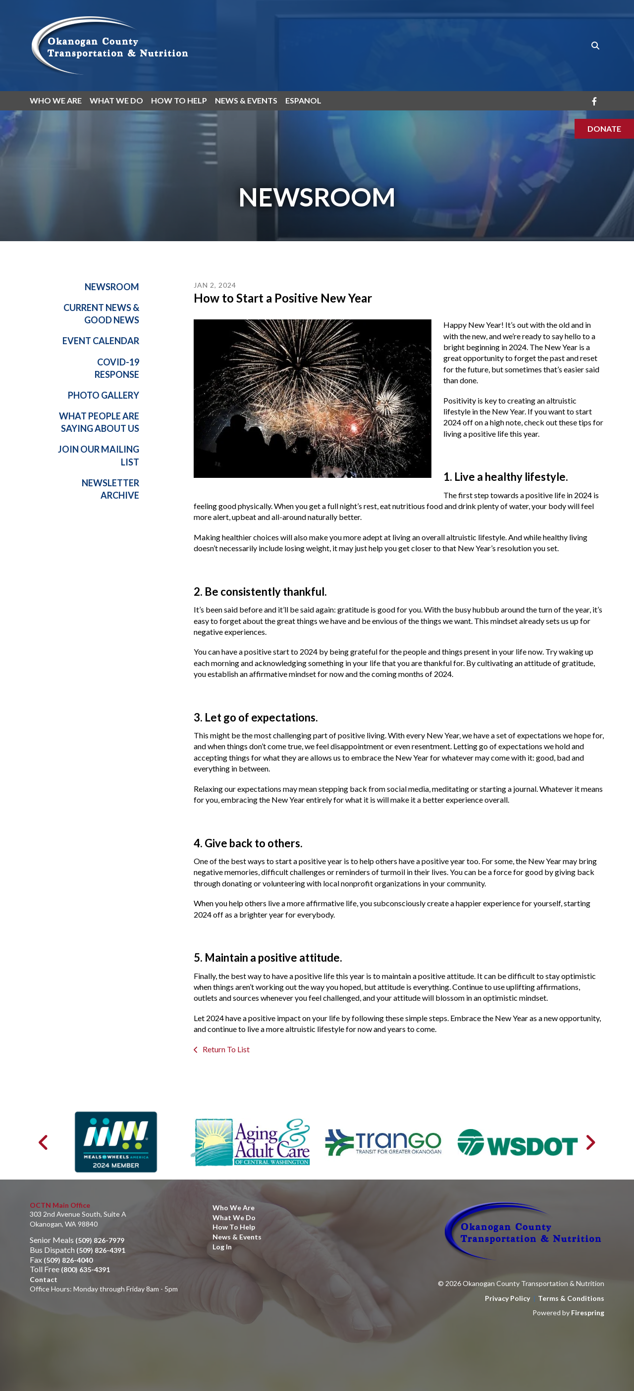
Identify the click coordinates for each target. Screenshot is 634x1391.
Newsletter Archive (110, 489)
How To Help (179, 100)
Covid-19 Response (117, 368)
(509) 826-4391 (100, 1250)
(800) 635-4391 (85, 1269)
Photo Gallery (103, 395)
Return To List (225, 1049)
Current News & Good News (101, 314)
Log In (222, 1246)
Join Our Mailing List (98, 455)
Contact (43, 1279)
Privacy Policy (507, 1298)
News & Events (246, 100)
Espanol (303, 100)
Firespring (587, 1313)
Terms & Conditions (571, 1298)
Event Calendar (100, 341)
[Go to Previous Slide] (44, 1142)
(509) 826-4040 (68, 1260)
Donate (604, 128)
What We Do (116, 100)
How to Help (233, 1227)
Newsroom (112, 286)
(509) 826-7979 (99, 1240)
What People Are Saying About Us (99, 422)
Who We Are (56, 100)
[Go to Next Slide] (590, 1142)
